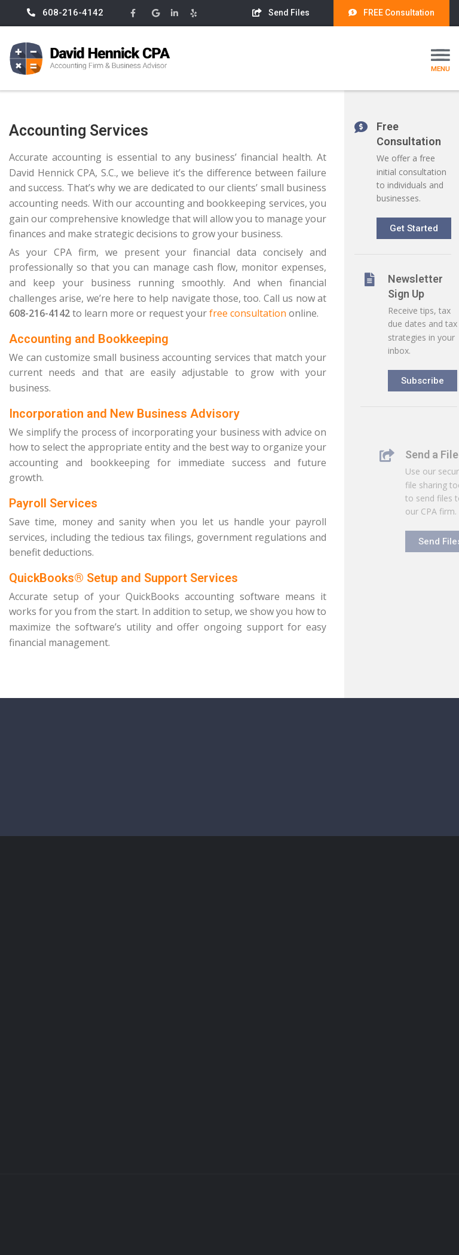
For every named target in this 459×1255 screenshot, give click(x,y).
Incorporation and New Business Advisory (123, 413)
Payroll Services (52, 503)
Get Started (418, 224)
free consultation (247, 313)
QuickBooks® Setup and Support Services (122, 578)
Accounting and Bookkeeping (88, 339)
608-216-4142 (65, 12)
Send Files (281, 12)
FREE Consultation (391, 12)
